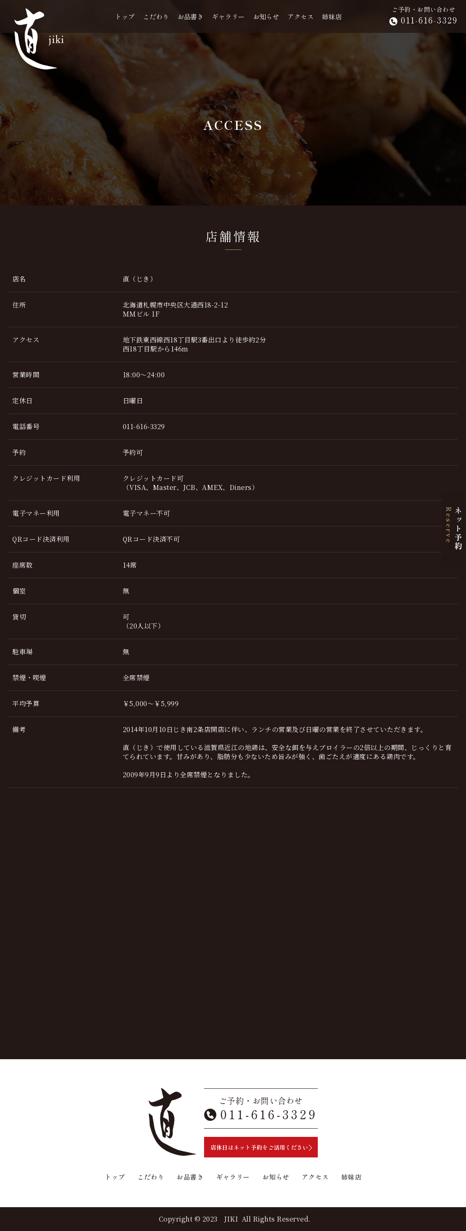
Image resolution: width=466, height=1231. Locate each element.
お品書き (190, 16)
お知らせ (266, 16)
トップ (125, 16)
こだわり (156, 16)
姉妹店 (332, 16)
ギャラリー (228, 16)
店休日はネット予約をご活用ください (259, 1147)
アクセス (300, 16)
